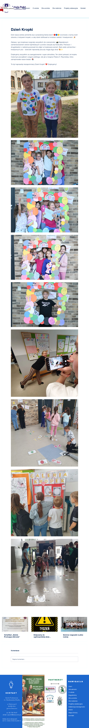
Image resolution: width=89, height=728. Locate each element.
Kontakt (71, 716)
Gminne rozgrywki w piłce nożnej (73, 636)
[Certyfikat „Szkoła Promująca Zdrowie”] (15, 624)
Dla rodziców (73, 701)
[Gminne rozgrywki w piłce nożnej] (74, 624)
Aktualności (73, 689)
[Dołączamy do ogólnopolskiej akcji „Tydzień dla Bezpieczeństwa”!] (44, 624)
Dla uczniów (73, 698)
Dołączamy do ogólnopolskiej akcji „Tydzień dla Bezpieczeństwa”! (41, 636)
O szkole (71, 692)
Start (70, 686)
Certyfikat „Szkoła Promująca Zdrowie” (12, 636)
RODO (71, 710)
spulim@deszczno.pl (14, 715)
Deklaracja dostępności (77, 707)
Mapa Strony (73, 713)
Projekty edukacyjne (76, 704)
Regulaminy (73, 695)
